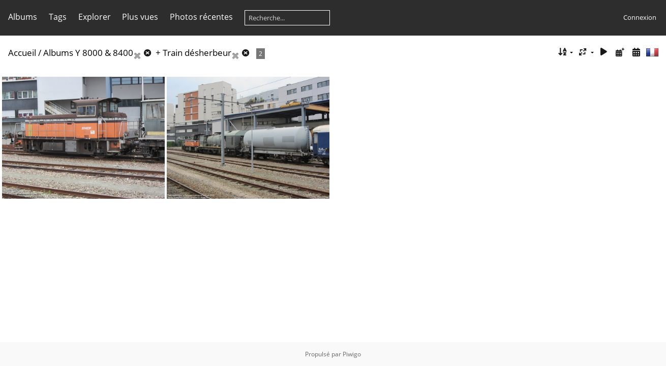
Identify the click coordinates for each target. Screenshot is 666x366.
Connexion (639, 17)
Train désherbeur (197, 52)
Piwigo (352, 354)
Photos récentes (201, 16)
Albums (22, 16)
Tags (58, 16)
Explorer (94, 16)
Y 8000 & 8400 (104, 52)
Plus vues (140, 16)
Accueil (22, 52)
